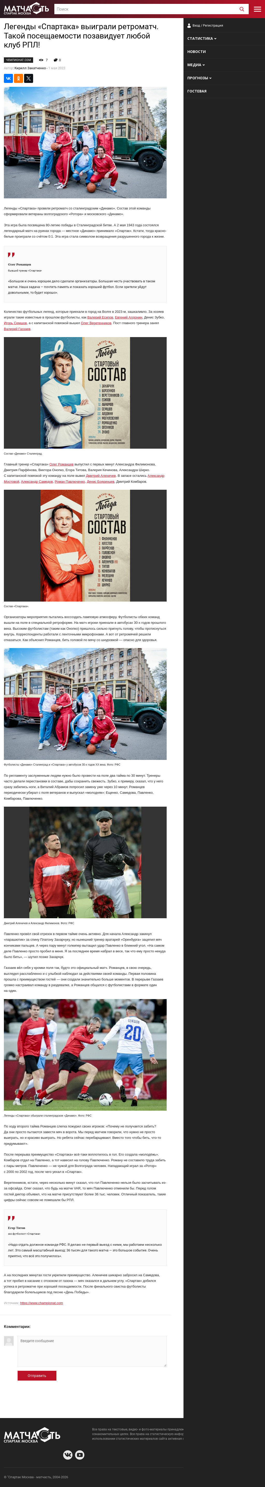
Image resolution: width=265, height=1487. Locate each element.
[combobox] (151, 9)
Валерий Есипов (100, 317)
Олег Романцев (61, 464)
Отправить (37, 1376)
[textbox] (151, 9)
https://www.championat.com (41, 1303)
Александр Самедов (37, 482)
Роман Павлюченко (70, 482)
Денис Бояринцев (101, 482)
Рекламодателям (247, 1478)
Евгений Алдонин (128, 317)
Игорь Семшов (15, 323)
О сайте (198, 1478)
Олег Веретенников (96, 323)
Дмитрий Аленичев (101, 476)
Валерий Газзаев (17, 329)
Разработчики (219, 1478)
